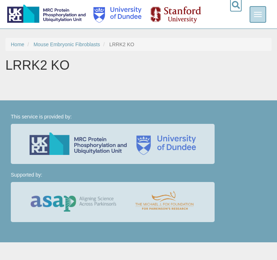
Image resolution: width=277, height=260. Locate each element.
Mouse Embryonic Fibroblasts (67, 44)
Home (17, 44)
